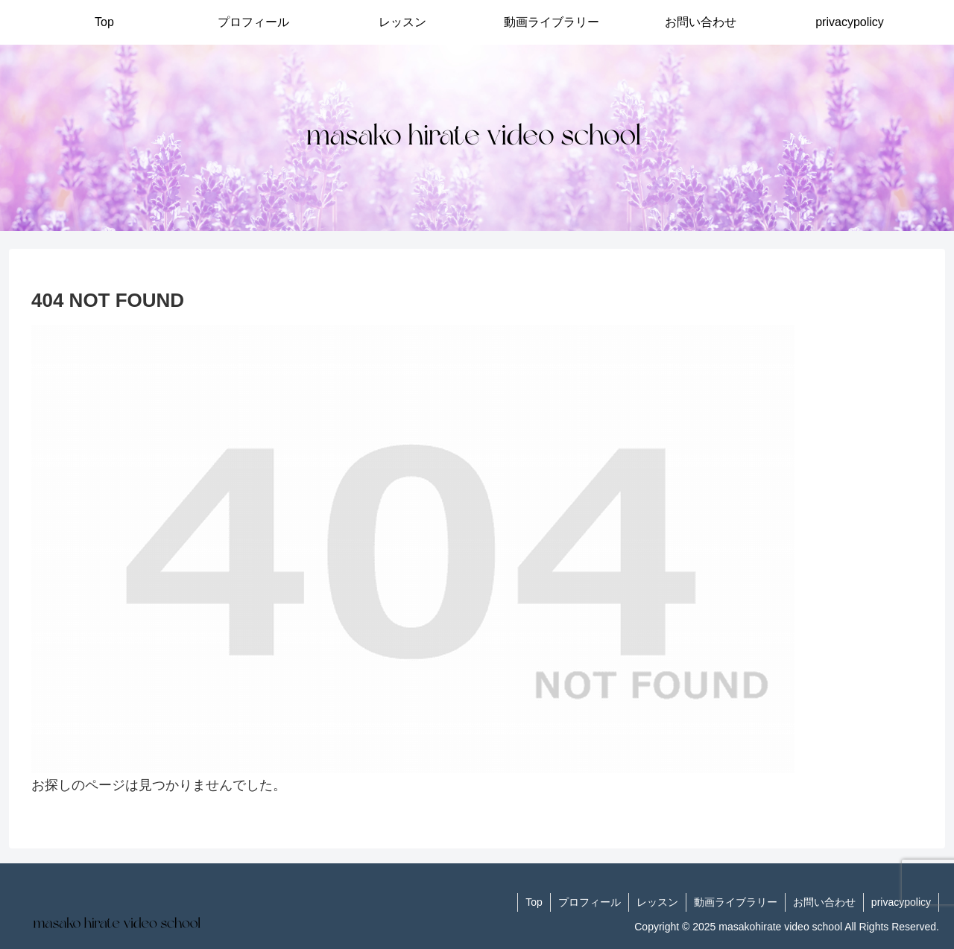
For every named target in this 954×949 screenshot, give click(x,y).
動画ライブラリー (735, 902)
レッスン (657, 902)
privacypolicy (901, 902)
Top (534, 902)
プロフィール (589, 902)
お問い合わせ (824, 902)
